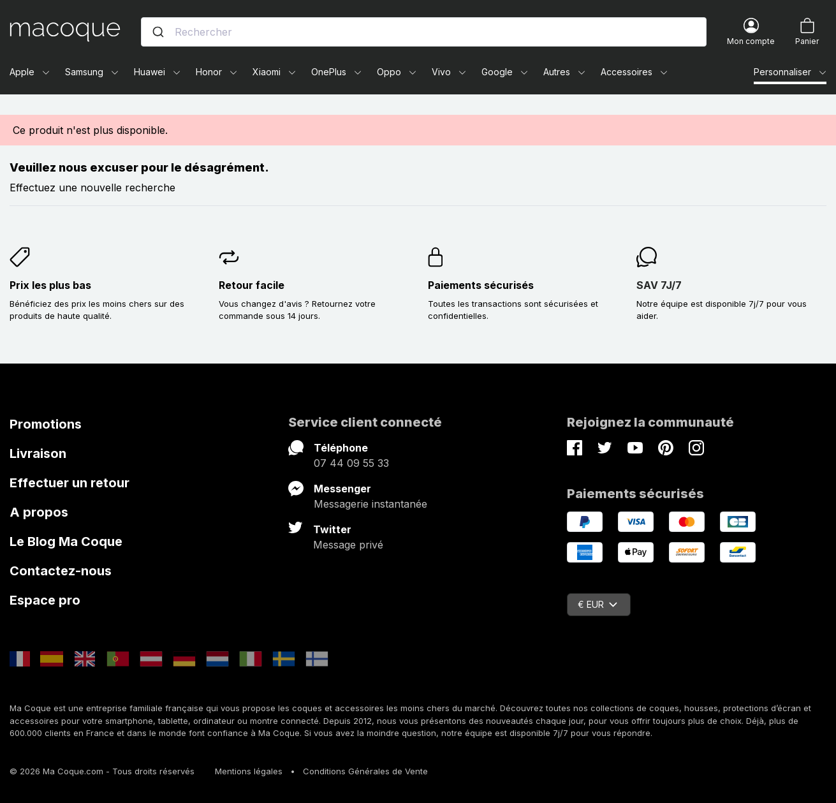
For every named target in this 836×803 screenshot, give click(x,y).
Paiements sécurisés (481, 285)
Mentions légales (248, 771)
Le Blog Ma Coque (66, 541)
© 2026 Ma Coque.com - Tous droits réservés (102, 771)
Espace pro (45, 600)
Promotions (46, 424)
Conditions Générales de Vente (365, 771)
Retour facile (251, 285)
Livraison (38, 453)
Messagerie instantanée (370, 503)
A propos (39, 512)
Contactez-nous (61, 570)
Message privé (348, 544)
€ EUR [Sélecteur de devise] (597, 604)
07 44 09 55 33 (351, 463)
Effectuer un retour (69, 482)
